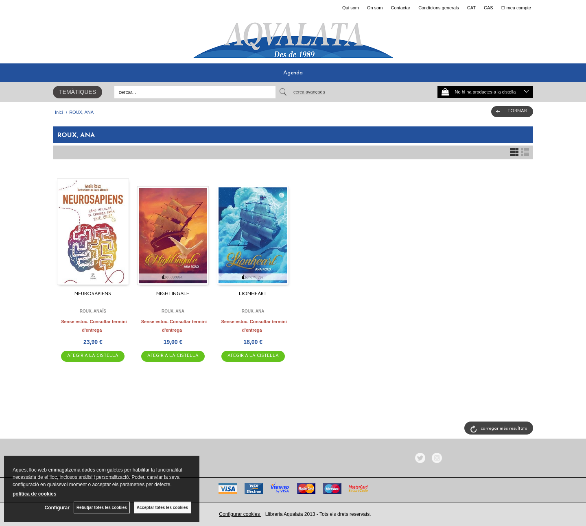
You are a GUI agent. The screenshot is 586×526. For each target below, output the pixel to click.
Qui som (350, 7)
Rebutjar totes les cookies (102, 507)
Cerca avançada (309, 91)
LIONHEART (253, 293)
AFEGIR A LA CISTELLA (92, 356)
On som (375, 7)
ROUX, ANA (173, 311)
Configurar (57, 508)
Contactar (400, 7)
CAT (471, 7)
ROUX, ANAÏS (93, 311)
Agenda (293, 73)
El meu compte (516, 7)
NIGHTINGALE (172, 293)
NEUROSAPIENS (92, 293)
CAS (488, 7)
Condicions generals (438, 7)
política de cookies (34, 494)
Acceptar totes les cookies (162, 507)
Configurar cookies (240, 514)
